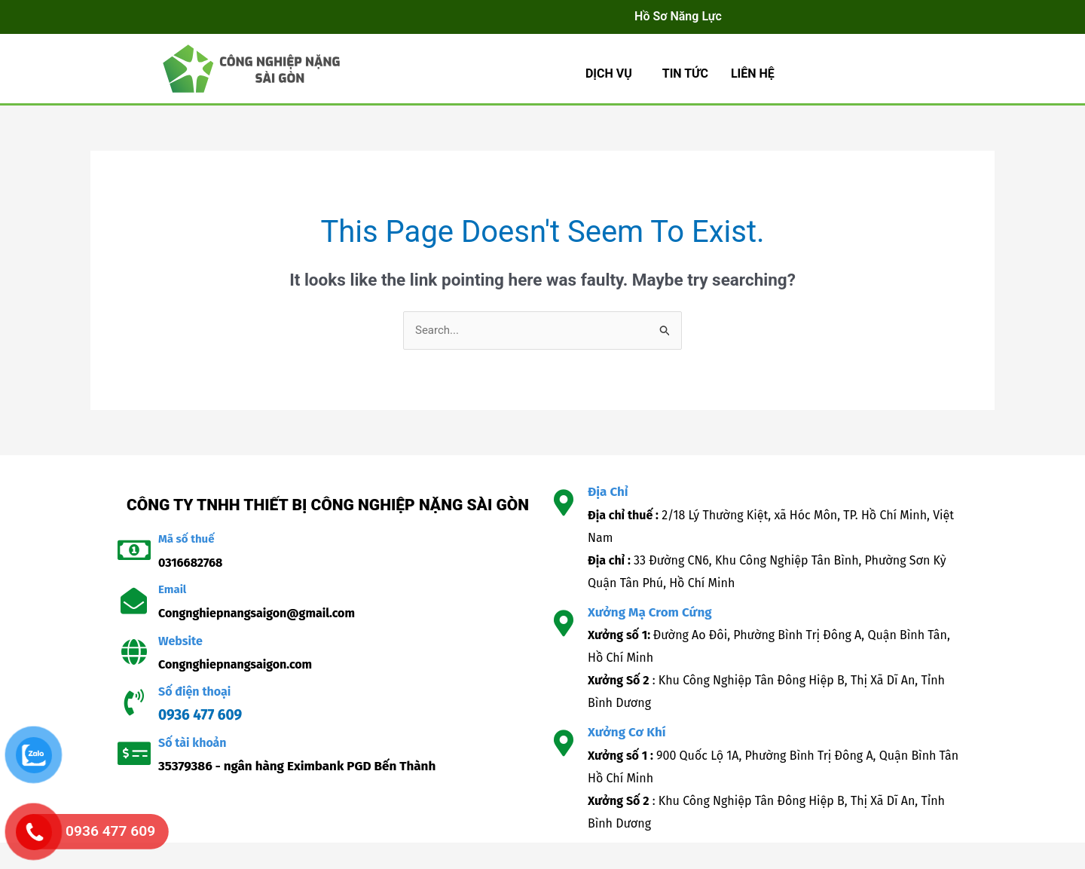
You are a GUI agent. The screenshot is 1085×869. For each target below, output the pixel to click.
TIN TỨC (685, 73)
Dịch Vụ (608, 73)
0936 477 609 (200, 715)
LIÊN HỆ (753, 73)
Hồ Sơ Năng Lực (678, 16)
